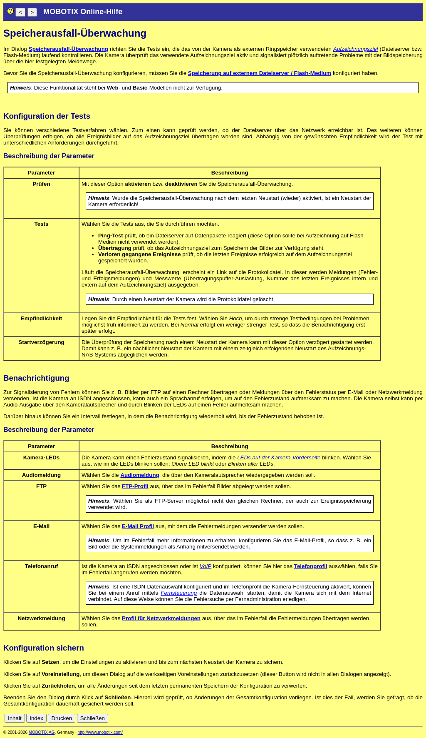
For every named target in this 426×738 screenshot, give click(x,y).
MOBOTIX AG (42, 732)
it (404, 718)
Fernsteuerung (179, 593)
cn (364, 718)
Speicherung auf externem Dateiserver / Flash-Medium (259, 73)
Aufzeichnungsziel (355, 49)
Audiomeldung (139, 475)
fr (398, 718)
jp (411, 718)
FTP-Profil (135, 486)
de (373, 718)
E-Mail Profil (138, 526)
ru (418, 718)
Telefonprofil (310, 566)
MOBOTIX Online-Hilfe (82, 11)
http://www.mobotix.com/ (100, 732)
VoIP (205, 566)
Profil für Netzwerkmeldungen (161, 618)
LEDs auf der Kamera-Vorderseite (278, 457)
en (382, 718)
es (391, 718)
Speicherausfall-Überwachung (68, 49)
